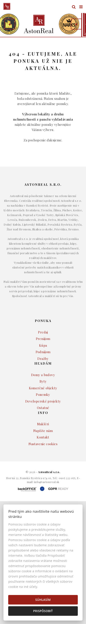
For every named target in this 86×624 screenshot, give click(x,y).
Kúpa (43, 345)
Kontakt (43, 437)
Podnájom (43, 352)
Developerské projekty (43, 401)
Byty (43, 381)
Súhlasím (43, 600)
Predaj (43, 332)
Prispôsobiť (43, 611)
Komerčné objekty (43, 388)
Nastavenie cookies (43, 444)
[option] (43, 24)
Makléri (43, 424)
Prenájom (43, 338)
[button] (9, 24)
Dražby (42, 358)
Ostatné (43, 408)
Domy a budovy (43, 375)
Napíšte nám (43, 430)
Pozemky (43, 394)
